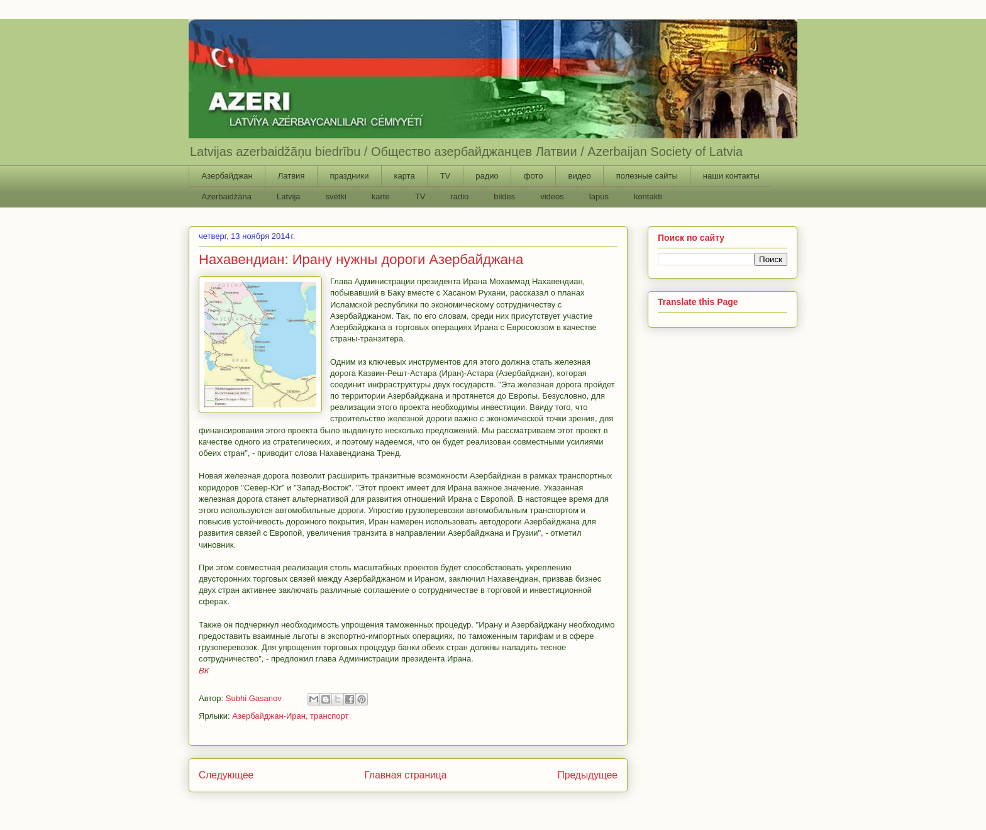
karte (381, 196)
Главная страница (405, 775)
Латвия (291, 175)
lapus (599, 196)
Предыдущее (588, 775)
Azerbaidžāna (227, 196)
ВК (204, 670)
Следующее (226, 775)
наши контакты (731, 175)
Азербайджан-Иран (269, 716)
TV (445, 175)
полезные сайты (647, 175)
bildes (504, 196)
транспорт (329, 716)
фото (533, 175)
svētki (336, 196)
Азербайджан (227, 175)
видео (579, 175)
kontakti (648, 196)
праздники (349, 175)
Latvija (289, 196)
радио (487, 175)
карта (404, 175)
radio (459, 196)
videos (552, 196)
